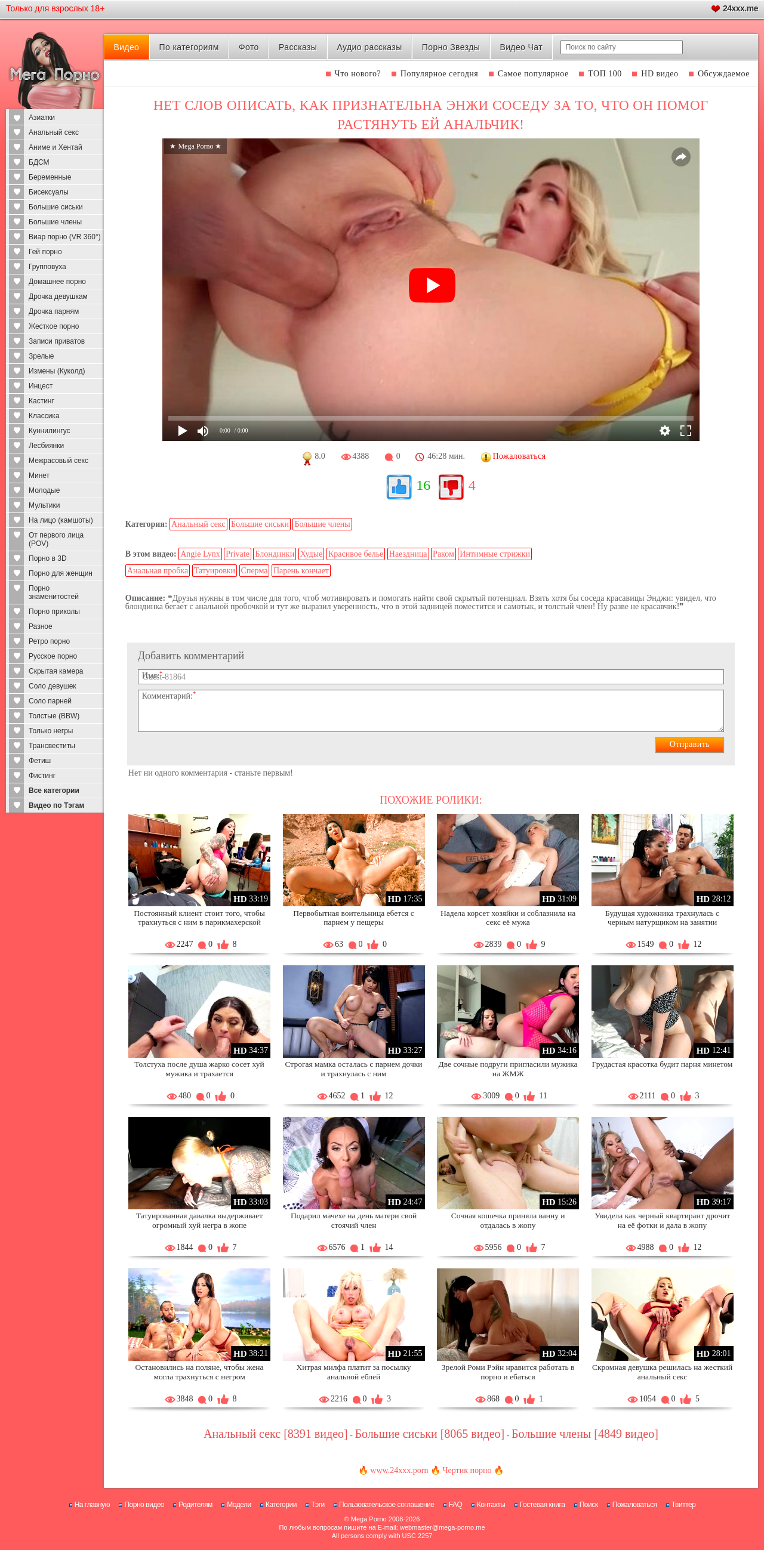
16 (423, 485)
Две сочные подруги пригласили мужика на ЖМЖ (508, 1069)
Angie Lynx (200, 553)
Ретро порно (49, 641)
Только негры (51, 731)
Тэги (318, 1504)
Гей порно (45, 252)
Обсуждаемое (724, 73)
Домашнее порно (57, 281)
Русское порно (53, 656)
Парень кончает (301, 570)
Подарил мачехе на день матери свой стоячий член (354, 1220)
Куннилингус (49, 431)
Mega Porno (369, 1519)
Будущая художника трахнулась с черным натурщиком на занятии (662, 918)
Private (237, 553)
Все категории (54, 790)
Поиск (589, 1504)
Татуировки (214, 570)
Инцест (41, 386)
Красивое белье (355, 553)
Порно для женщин (61, 573)
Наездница (408, 553)
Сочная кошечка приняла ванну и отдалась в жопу (508, 1220)
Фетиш (40, 761)
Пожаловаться (634, 1504)
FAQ (456, 1504)
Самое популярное (533, 73)
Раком (443, 553)
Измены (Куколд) (57, 371)
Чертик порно (466, 1470)
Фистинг (42, 775)
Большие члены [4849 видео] (585, 1433)
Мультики (44, 505)
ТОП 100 (605, 73)
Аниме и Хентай (55, 147)
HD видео (659, 73)
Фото (249, 47)
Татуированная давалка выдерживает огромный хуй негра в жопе (199, 1220)
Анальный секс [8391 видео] (276, 1433)
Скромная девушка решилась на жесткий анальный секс (662, 1372)
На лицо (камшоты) (61, 520)
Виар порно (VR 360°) (65, 237)
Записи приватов (57, 341)
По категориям (188, 47)
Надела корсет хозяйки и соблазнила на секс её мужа (507, 918)
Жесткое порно (54, 326)
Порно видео (144, 1504)
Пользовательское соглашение (386, 1504)
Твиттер (683, 1504)
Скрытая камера (56, 671)
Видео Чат (521, 47)
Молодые (44, 490)
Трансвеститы (52, 746)
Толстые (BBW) (54, 716)
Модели (239, 1504)
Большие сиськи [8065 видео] (429, 1433)
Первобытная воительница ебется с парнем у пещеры (353, 918)
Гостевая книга (542, 1504)
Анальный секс (54, 132)
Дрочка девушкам (58, 296)
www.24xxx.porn (399, 1470)
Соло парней (50, 701)
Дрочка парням (54, 311)
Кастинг (41, 401)
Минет (39, 475)
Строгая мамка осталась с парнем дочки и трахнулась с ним (354, 1069)
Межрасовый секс (58, 460)
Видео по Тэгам (56, 805)
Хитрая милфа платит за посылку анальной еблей (354, 1372)
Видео (126, 47)
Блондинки (274, 553)
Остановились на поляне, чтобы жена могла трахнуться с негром (199, 1372)
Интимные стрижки (495, 553)
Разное (41, 626)
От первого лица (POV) (56, 539)
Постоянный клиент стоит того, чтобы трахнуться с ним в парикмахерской (199, 918)
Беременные (50, 177)
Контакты (491, 1504)
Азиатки (42, 117)
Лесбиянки (46, 445)
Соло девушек (52, 686)
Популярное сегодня (439, 73)
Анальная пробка (157, 570)
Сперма (254, 570)
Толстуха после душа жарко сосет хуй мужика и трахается (199, 1069)
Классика (44, 416)
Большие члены (55, 222)
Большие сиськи (56, 207)
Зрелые (41, 356)
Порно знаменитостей (54, 592)
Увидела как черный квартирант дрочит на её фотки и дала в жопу (662, 1220)
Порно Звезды (451, 47)
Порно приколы (54, 611)
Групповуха (47, 267)
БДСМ (39, 162)
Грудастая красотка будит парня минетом (662, 1064)
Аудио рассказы (369, 47)
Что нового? (358, 73)
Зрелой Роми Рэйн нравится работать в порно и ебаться (508, 1372)
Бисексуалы (49, 192)
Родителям (195, 1504)
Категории (281, 1504)
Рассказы (298, 47)
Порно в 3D (48, 558)
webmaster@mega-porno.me (442, 1527)
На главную (92, 1504)
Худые (311, 553)
